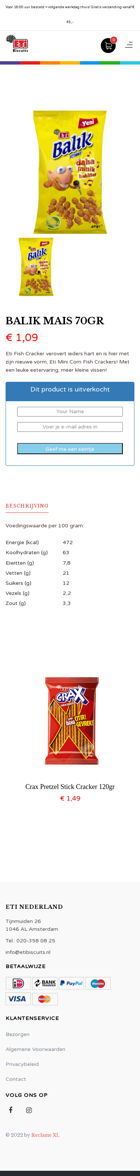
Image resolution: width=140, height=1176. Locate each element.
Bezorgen (17, 1034)
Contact (16, 1079)
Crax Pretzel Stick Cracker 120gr (70, 786)
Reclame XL (45, 1135)
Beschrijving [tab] (27, 506)
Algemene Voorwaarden (35, 1049)
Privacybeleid (22, 1064)
